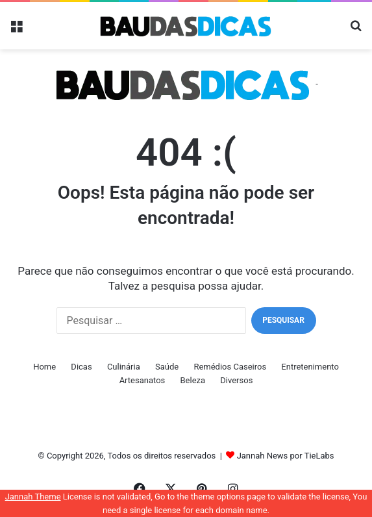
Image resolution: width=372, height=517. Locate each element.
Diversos (236, 380)
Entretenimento (310, 367)
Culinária (123, 367)
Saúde (167, 367)
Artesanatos (142, 380)
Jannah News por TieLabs (285, 455)
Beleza (193, 380)
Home (44, 367)
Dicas (81, 367)
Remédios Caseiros (229, 367)
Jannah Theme (33, 496)
